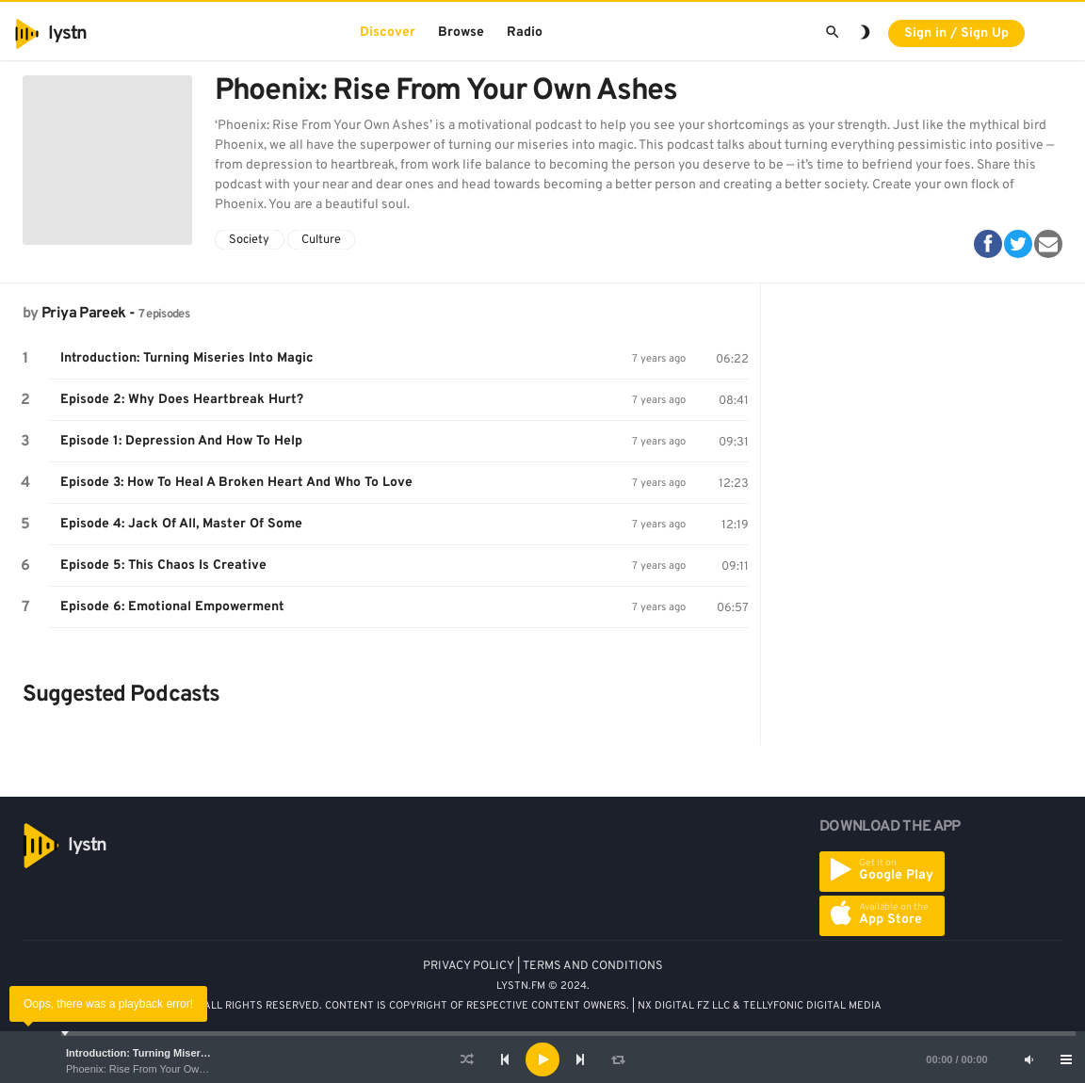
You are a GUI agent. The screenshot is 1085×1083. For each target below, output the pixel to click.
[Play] (542, 1059)
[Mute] (1028, 1059)
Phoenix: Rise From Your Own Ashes (150, 1069)
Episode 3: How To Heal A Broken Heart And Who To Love (236, 483)
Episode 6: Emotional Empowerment (172, 607)
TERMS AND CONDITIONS (593, 966)
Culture (321, 240)
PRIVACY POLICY (468, 966)
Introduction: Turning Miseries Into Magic (167, 1053)
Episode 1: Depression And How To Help (181, 441)
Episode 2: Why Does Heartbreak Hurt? (181, 400)
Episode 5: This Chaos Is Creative (163, 566)
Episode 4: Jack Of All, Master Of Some (181, 524)
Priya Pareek (83, 313)
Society (249, 240)
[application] (542, 1059)
